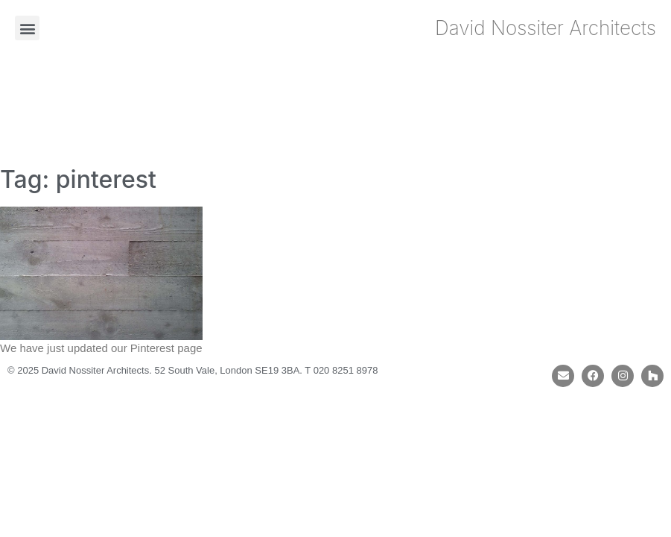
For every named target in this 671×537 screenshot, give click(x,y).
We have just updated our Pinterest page (101, 348)
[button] (27, 28)
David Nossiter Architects (545, 28)
